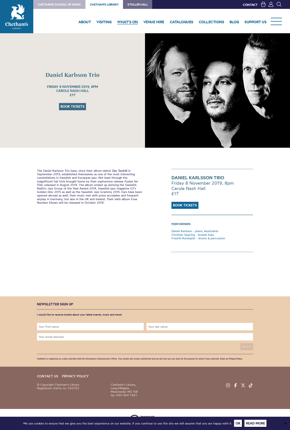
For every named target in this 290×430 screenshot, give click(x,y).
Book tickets (72, 106)
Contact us (47, 376)
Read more (255, 423)
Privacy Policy (235, 358)
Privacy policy (75, 376)
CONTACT (250, 5)
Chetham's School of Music (59, 4)
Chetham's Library (16, 16)
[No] (285, 423)
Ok (238, 423)
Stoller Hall (137, 4)
